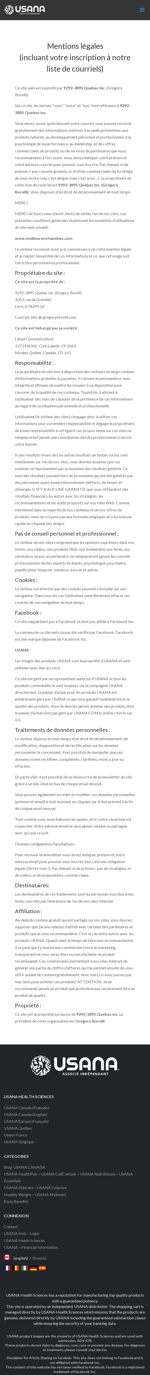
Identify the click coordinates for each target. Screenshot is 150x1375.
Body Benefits (16, 1201)
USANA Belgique (19, 1141)
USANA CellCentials (58, 1173)
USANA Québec (18, 1128)
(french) (39, 1258)
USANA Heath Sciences (24, 1240)
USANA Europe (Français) (26, 1121)
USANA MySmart (50, 1194)
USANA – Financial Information (31, 1247)
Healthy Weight (17, 1194)
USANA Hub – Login (21, 1233)
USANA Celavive (51, 1187)
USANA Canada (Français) (26, 1107)
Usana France (15, 1134)
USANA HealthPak (20, 1173)
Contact (11, 1226)
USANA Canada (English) (25, 1114)
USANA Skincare (18, 1187)
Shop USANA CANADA (24, 1167)
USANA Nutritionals (97, 1173)
